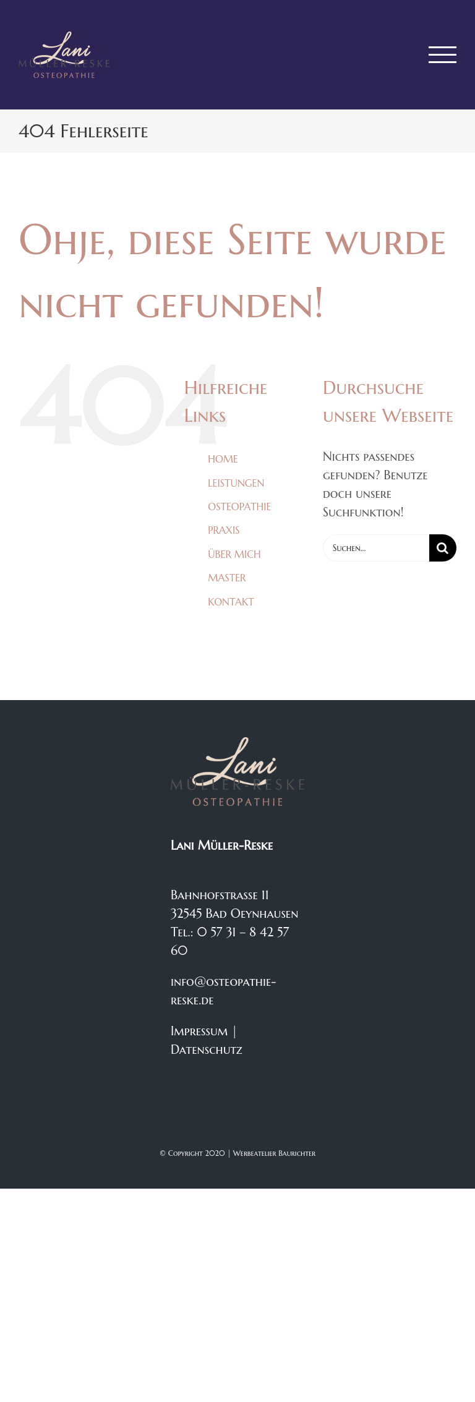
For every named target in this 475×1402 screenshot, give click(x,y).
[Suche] (442, 548)
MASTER (227, 577)
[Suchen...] (376, 548)
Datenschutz (206, 1050)
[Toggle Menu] (443, 54)
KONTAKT (231, 602)
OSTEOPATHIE (239, 506)
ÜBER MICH (234, 554)
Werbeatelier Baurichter (274, 1153)
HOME (223, 459)
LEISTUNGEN (236, 483)
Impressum (199, 1031)
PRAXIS (223, 530)
